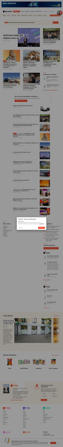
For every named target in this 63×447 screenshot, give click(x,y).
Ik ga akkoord (41, 227)
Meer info (20, 227)
